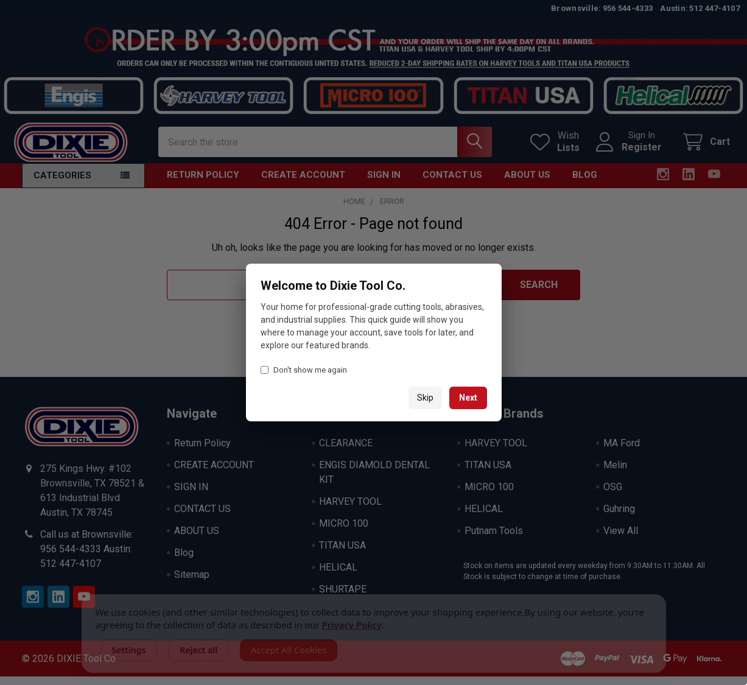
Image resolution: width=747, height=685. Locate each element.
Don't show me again (304, 369)
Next (468, 397)
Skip (425, 397)
